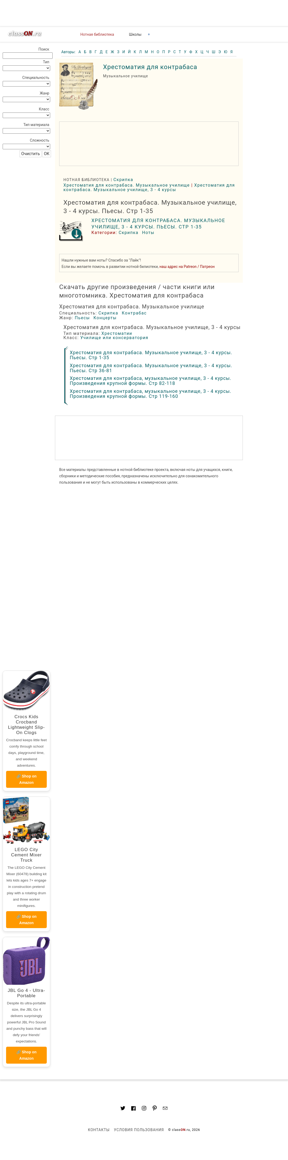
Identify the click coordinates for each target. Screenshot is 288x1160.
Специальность (35, 77)
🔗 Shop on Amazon (26, 779)
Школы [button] (135, 34)
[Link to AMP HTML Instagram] (144, 1109)
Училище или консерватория (114, 337)
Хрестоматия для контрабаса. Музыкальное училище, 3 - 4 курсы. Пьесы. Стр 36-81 (151, 368)
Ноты (148, 232)
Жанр (44, 93)
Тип (46, 62)
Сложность (39, 140)
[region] (149, 144)
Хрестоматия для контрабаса (150, 67)
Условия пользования (139, 1130)
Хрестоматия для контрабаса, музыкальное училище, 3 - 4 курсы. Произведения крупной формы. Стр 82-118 (150, 380)
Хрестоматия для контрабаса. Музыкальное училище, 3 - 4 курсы (149, 187)
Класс (44, 109)
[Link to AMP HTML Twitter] (123, 1108)
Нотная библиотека (97, 34)
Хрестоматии (116, 333)
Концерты (105, 317)
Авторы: (68, 52)
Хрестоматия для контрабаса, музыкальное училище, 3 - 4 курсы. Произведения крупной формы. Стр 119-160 (150, 393)
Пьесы (82, 317)
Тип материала (36, 125)
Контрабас (134, 313)
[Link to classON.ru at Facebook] (133, 1109)
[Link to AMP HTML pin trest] (154, 1109)
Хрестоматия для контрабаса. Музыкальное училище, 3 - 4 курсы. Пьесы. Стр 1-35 (151, 355)
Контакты (99, 1130)
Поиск (43, 49)
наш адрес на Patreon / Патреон (187, 266)
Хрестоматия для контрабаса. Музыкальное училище (126, 185)
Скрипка (123, 179)
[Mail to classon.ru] (165, 1109)
